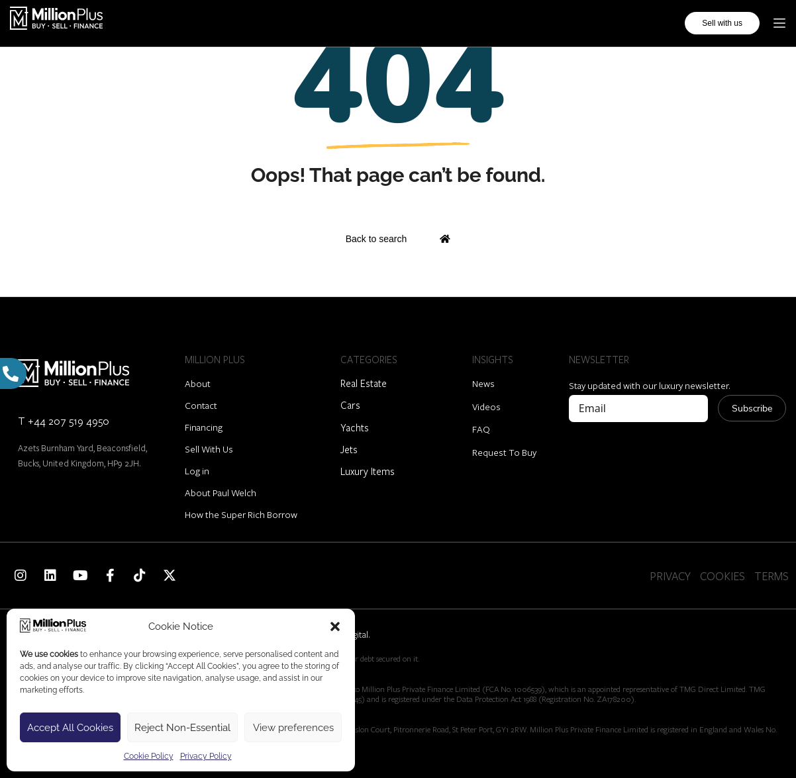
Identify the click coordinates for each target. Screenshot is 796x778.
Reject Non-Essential (182, 728)
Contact (201, 405)
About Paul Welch (220, 492)
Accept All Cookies (70, 728)
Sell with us (722, 23)
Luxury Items (367, 471)
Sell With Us (209, 449)
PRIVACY (670, 576)
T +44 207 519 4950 (63, 420)
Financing (204, 427)
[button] (335, 626)
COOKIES (722, 576)
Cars (350, 404)
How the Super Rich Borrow (241, 514)
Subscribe (752, 408)
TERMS (771, 576)
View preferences (293, 728)
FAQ (481, 429)
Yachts (354, 427)
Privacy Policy (206, 756)
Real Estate (363, 383)
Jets (349, 449)
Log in (197, 470)
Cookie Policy (149, 756)
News (483, 383)
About (198, 383)
